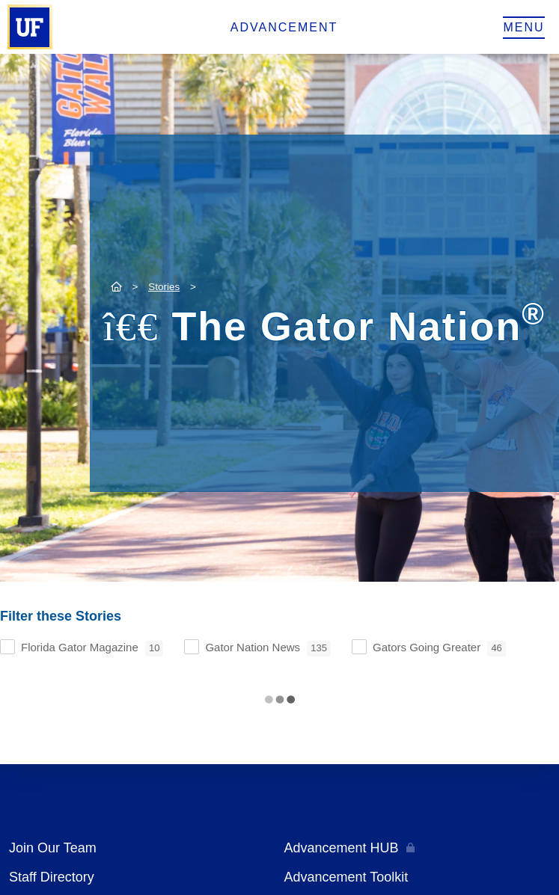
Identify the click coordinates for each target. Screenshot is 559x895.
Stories (164, 286)
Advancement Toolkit (346, 877)
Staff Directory (51, 877)
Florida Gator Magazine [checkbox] (92, 648)
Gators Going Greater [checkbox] (439, 648)
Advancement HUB (341, 847)
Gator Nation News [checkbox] (268, 648)
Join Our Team (53, 847)
